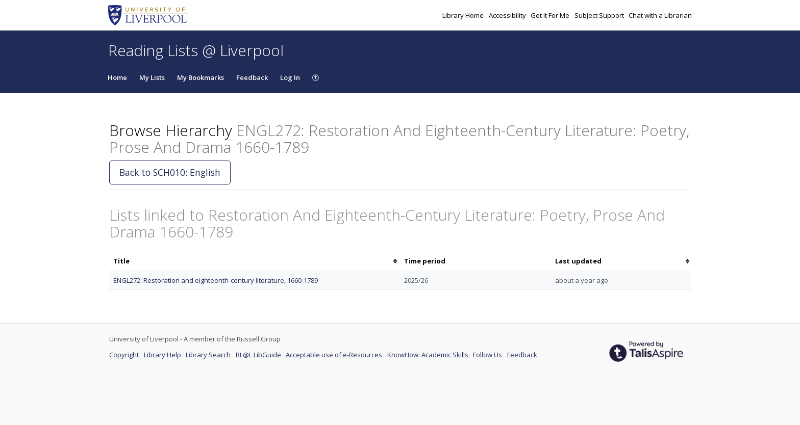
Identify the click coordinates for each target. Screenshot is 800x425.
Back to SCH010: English (169, 172)
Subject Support (600, 15)
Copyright (124, 354)
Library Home (463, 15)
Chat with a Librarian (660, 15)
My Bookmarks (200, 77)
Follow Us (488, 354)
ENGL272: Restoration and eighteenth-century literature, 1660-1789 (215, 280)
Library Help (163, 354)
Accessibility (508, 15)
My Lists (152, 77)
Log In (290, 77)
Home (117, 77)
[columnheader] (254, 261)
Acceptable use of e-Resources (335, 354)
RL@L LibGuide (259, 354)
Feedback (252, 77)
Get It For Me (551, 15)
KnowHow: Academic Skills (428, 354)
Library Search (209, 354)
